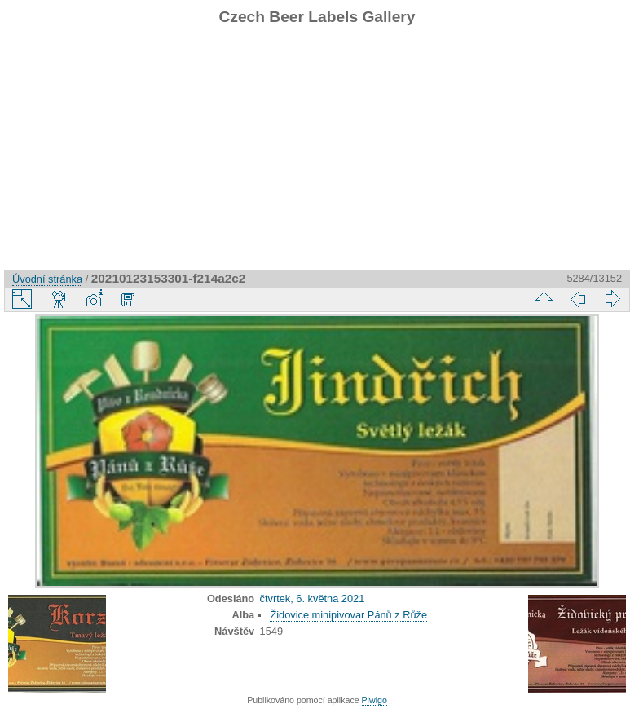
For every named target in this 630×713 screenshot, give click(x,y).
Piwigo (374, 700)
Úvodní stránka (47, 279)
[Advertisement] (317, 156)
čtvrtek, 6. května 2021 (312, 598)
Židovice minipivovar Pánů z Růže (348, 615)
